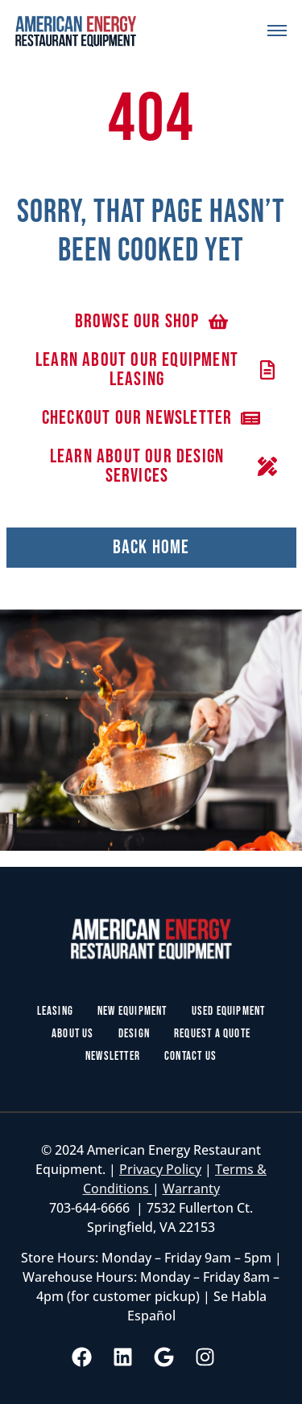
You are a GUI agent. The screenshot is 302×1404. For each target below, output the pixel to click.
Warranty (191, 1188)
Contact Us (190, 1056)
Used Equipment (229, 1011)
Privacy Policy (160, 1169)
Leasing (55, 1011)
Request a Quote (212, 1033)
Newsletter (112, 1056)
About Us (73, 1033)
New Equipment (132, 1011)
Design (134, 1033)
